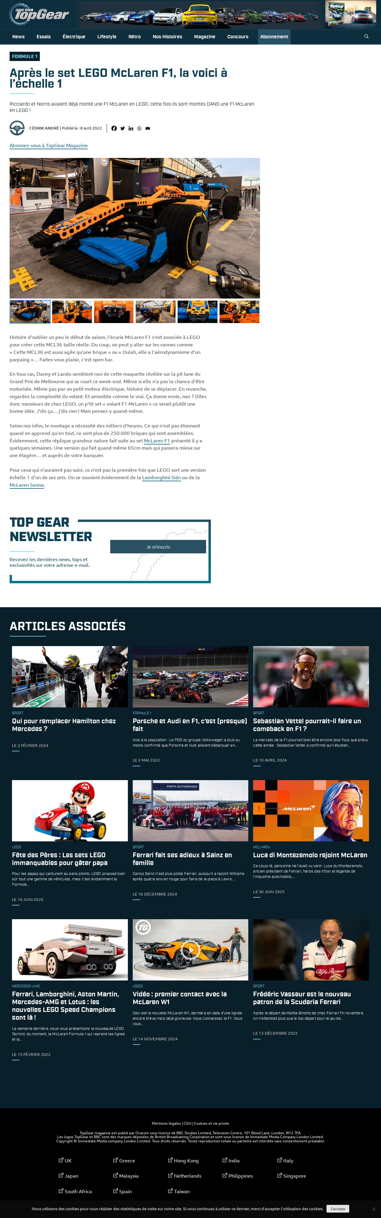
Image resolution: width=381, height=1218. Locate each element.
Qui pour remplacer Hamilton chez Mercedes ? (64, 725)
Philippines (241, 1176)
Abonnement (274, 37)
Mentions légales (166, 1123)
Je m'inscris (158, 547)
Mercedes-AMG (26, 986)
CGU (187, 1123)
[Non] (374, 1209)
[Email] (147, 128)
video (138, 986)
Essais (44, 37)
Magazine (204, 37)
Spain (125, 1191)
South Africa (78, 1191)
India (234, 1160)
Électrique (74, 37)
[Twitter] (122, 128)
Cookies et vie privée (211, 1123)
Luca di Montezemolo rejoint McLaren (310, 855)
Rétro (134, 37)
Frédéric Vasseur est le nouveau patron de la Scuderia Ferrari (302, 998)
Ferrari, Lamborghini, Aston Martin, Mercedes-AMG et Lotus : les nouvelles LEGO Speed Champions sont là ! (65, 1006)
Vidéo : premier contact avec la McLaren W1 (180, 998)
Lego (16, 847)
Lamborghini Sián (161, 477)
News (18, 37)
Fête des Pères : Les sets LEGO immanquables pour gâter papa (60, 859)
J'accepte (337, 1209)
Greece (127, 1160)
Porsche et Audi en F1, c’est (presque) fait (190, 725)
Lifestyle (107, 37)
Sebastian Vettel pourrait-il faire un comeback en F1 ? (307, 725)
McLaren (261, 847)
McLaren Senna (27, 485)
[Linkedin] (130, 128)
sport (17, 713)
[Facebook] (114, 128)
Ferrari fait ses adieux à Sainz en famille (182, 859)
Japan (71, 1176)
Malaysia (129, 1176)
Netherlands (187, 1176)
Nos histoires (167, 37)
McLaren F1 (157, 440)
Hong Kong (186, 1160)
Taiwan (182, 1191)
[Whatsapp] (139, 128)
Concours (237, 37)
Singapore (294, 1176)
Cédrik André (44, 128)
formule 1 (24, 57)
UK (68, 1160)
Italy (288, 1160)
